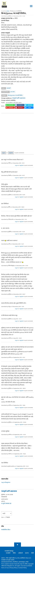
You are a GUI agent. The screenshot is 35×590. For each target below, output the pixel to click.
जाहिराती (20, 553)
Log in (3, 153)
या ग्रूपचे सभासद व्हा (6, 503)
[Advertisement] (16, 131)
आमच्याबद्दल (22, 562)
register (11, 153)
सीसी (32, 553)
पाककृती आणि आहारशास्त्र (18, 98)
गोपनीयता (15, 562)
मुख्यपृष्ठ (8, 11)
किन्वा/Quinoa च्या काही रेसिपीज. (15, 95)
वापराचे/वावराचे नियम (6, 562)
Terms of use (5, 568)
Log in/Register (5, 482)
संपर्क (27, 562)
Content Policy (22, 568)
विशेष (14, 553)
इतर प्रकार (12, 92)
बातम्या (27, 553)
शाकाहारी (9, 88)
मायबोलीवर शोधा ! (6, 530)
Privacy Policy (14, 568)
